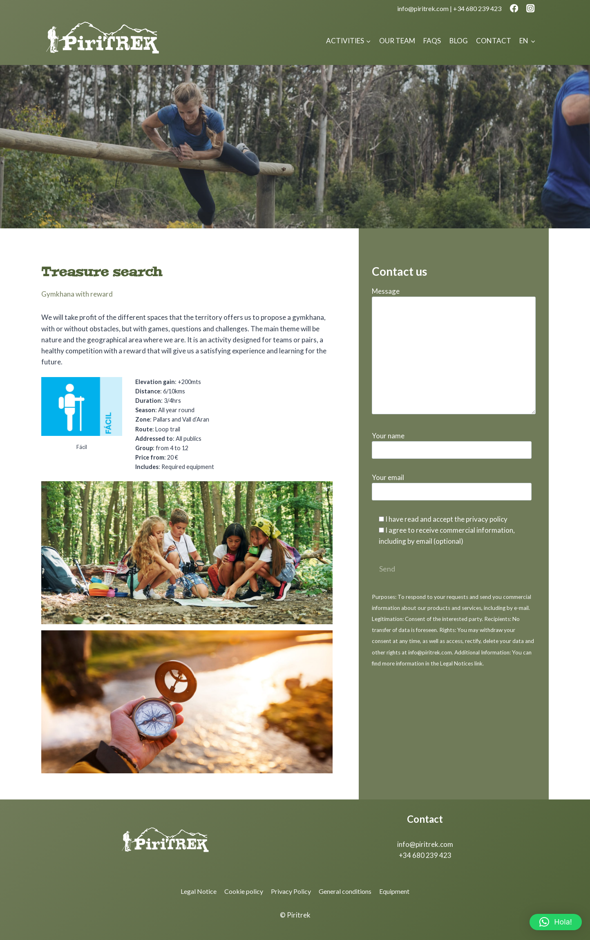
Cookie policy (243, 891)
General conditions (345, 891)
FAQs (432, 40)
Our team (397, 40)
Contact (493, 40)
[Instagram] (530, 8)
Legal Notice (199, 891)
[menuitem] (527, 41)
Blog (458, 40)
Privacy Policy (291, 891)
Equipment (394, 891)
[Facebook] (513, 8)
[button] (556, 922)
